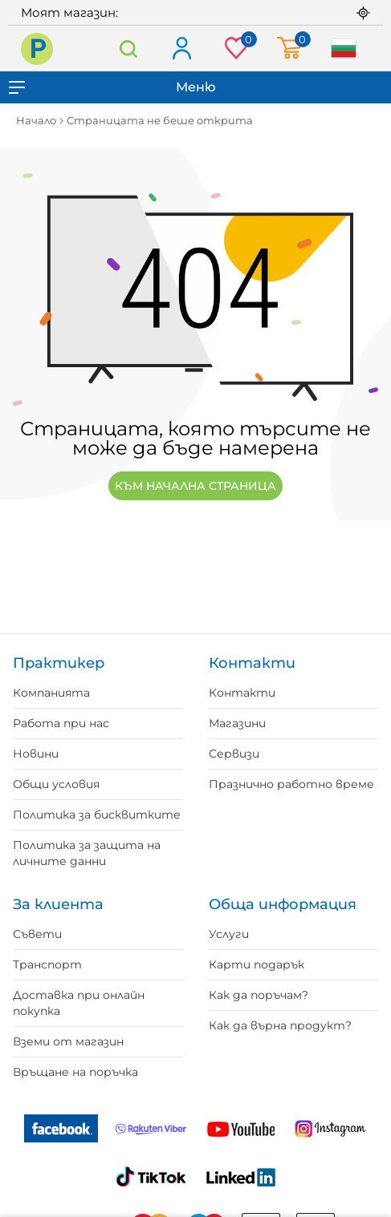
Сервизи (234, 753)
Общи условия (56, 784)
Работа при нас (61, 723)
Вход (181, 49)
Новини (36, 753)
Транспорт (47, 964)
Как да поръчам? (258, 995)
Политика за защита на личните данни (87, 853)
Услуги (229, 934)
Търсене (128, 48)
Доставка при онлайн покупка (79, 1003)
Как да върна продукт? (280, 1025)
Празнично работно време (291, 784)
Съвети (37, 934)
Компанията (51, 692)
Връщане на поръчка (75, 1072)
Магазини (237, 723)
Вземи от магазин (68, 1041)
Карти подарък (256, 964)
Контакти (242, 692)
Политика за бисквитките (97, 814)
